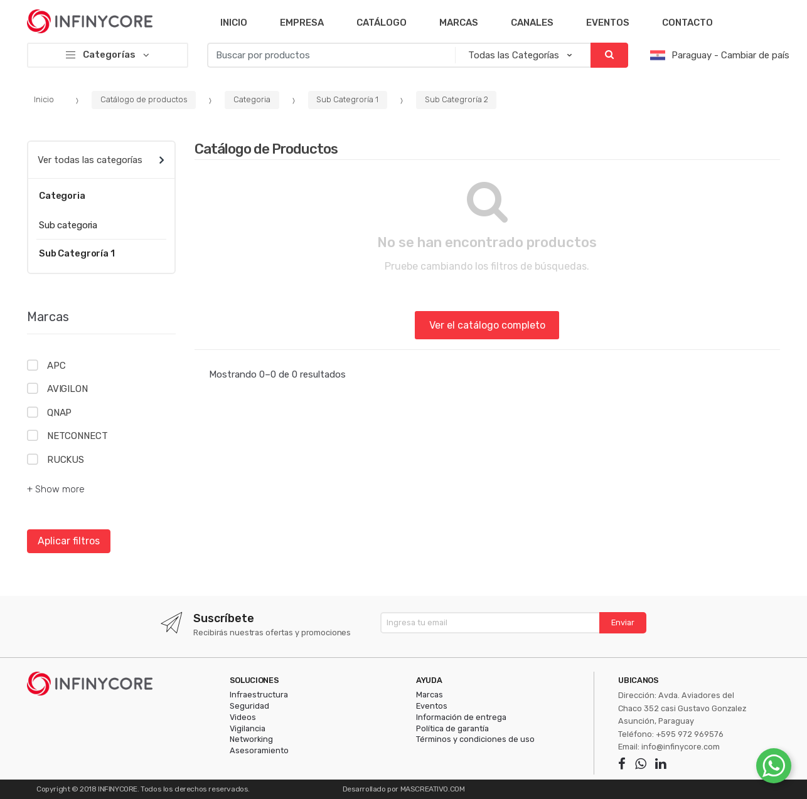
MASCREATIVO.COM (432, 789)
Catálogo (381, 22)
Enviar (622, 622)
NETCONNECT (77, 436)
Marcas (458, 22)
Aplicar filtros (69, 541)
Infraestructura (259, 694)
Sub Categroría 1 (347, 99)
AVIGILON (67, 388)
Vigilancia (247, 728)
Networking (251, 739)
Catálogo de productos (144, 99)
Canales (532, 22)
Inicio (233, 22)
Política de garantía (452, 728)
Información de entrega (461, 717)
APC (56, 365)
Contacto (687, 22)
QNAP (59, 412)
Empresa (302, 22)
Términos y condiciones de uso (475, 739)
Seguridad (249, 706)
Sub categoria (68, 225)
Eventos (607, 22)
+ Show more (56, 489)
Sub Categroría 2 (456, 99)
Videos (243, 717)
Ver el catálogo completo (487, 325)
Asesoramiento (259, 750)
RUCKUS (65, 459)
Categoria (251, 99)
